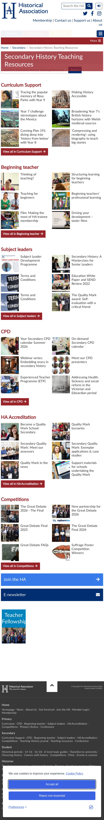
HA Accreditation (18, 417)
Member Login (80, 709)
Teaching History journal (34, 741)
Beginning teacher (55, 40)
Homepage (8, 709)
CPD (36, 40)
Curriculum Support (15, 40)
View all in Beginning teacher (23, 233)
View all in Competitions (20, 566)
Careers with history (36, 755)
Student (60, 33)
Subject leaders (16, 249)
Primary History (29, 727)
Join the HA (63, 709)
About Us (31, 709)
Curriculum (8, 723)
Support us (82, 20)
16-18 (38, 752)
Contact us (63, 20)
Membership (42, 20)
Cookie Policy (74, 773)
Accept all (52, 784)
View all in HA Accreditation (23, 483)
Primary (12, 33)
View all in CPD (15, 401)
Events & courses (87, 755)
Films (71, 755)
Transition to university (83, 752)
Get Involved (46, 709)
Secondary (36, 33)
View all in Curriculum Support (24, 151)
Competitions (15, 499)
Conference (47, 727)
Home (4, 47)
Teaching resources (62, 741)
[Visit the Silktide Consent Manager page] (91, 807)
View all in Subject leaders (21, 316)
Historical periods (12, 752)
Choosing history (12, 755)
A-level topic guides (56, 752)
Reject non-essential (52, 795)
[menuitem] (12, 33)
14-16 (28, 752)
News (20, 709)
